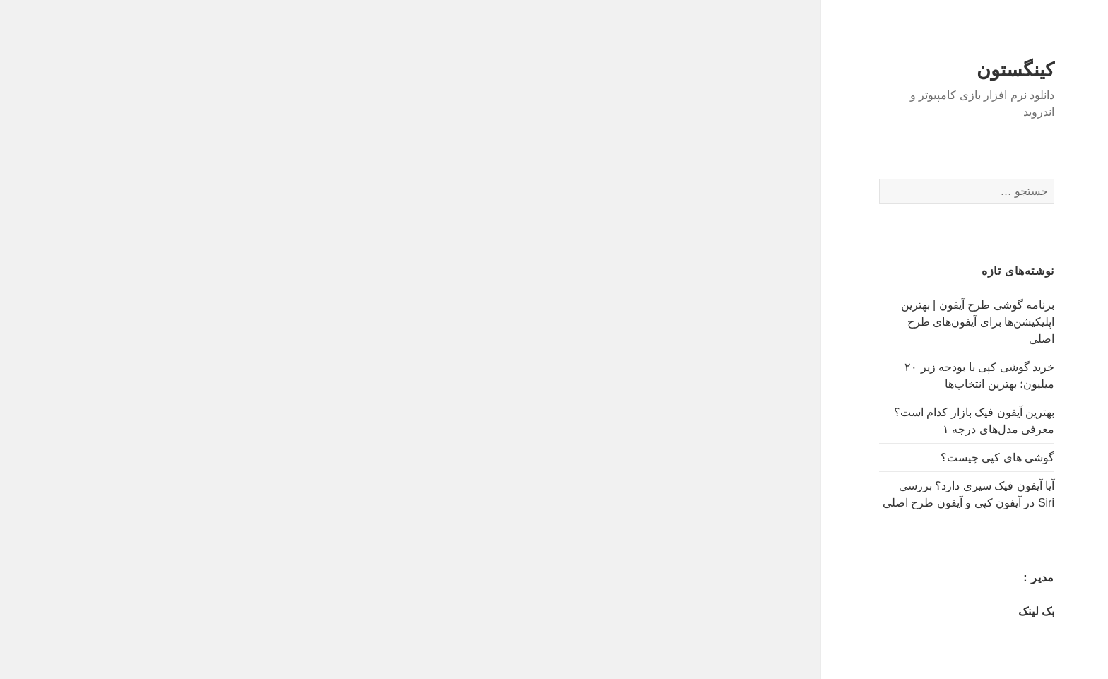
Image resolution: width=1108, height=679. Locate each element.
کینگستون (952, 70)
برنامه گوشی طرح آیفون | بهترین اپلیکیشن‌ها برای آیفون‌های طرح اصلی (914, 322)
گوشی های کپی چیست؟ (934, 457)
